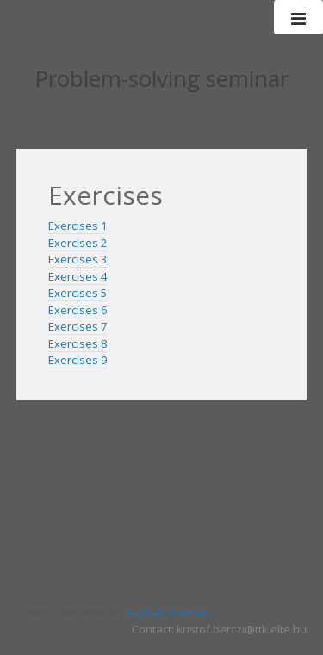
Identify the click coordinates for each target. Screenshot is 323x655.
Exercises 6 (77, 310)
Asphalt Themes (168, 612)
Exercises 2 (77, 242)
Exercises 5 (77, 292)
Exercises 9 (77, 360)
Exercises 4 (77, 276)
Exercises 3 (77, 259)
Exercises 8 (77, 343)
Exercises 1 (77, 225)
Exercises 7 (77, 326)
